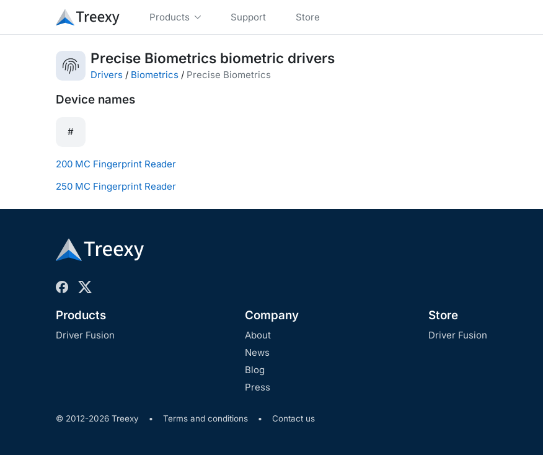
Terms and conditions (205, 418)
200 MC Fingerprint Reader (116, 164)
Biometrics (155, 75)
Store (443, 315)
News (257, 352)
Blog (255, 370)
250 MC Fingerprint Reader (116, 186)
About (258, 335)
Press (257, 387)
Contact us (293, 418)
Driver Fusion (85, 335)
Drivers (106, 75)
